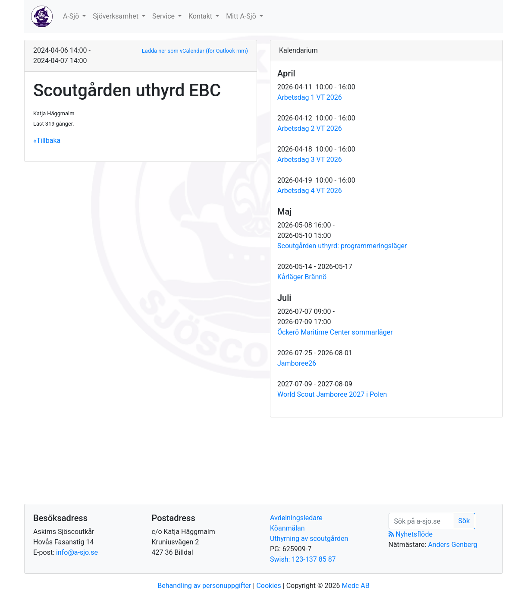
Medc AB (355, 586)
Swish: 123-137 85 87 (303, 559)
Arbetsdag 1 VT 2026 (309, 97)
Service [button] (164, 16)
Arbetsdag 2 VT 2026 (309, 128)
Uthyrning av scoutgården (309, 538)
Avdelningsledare (296, 518)
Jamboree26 (296, 363)
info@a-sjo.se (77, 552)
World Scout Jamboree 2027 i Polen (332, 394)
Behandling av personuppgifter (204, 586)
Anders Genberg (452, 544)
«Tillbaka (46, 140)
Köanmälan (287, 528)
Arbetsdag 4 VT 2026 (309, 190)
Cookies (268, 586)
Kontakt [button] (201, 16)
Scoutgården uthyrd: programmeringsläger (342, 246)
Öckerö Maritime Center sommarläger (335, 332)
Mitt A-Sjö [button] (242, 16)
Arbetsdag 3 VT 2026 (309, 159)
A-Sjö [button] (72, 16)
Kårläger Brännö (301, 277)
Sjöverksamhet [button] (116, 16)
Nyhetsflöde (411, 534)
